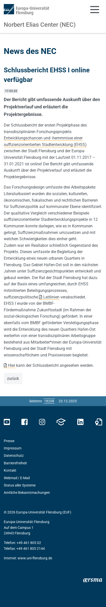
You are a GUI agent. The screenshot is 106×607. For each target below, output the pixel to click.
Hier (11, 365)
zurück (13, 378)
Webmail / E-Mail (17, 478)
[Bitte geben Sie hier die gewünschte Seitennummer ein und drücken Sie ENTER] (49, 401)
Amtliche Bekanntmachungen (27, 493)
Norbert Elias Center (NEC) (40, 24)
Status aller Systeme (20, 485)
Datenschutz (14, 455)
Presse (9, 441)
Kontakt (10, 470)
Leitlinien (51, 297)
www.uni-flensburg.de (35, 558)
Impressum (12, 448)
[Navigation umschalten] (94, 9)
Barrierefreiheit (15, 463)
